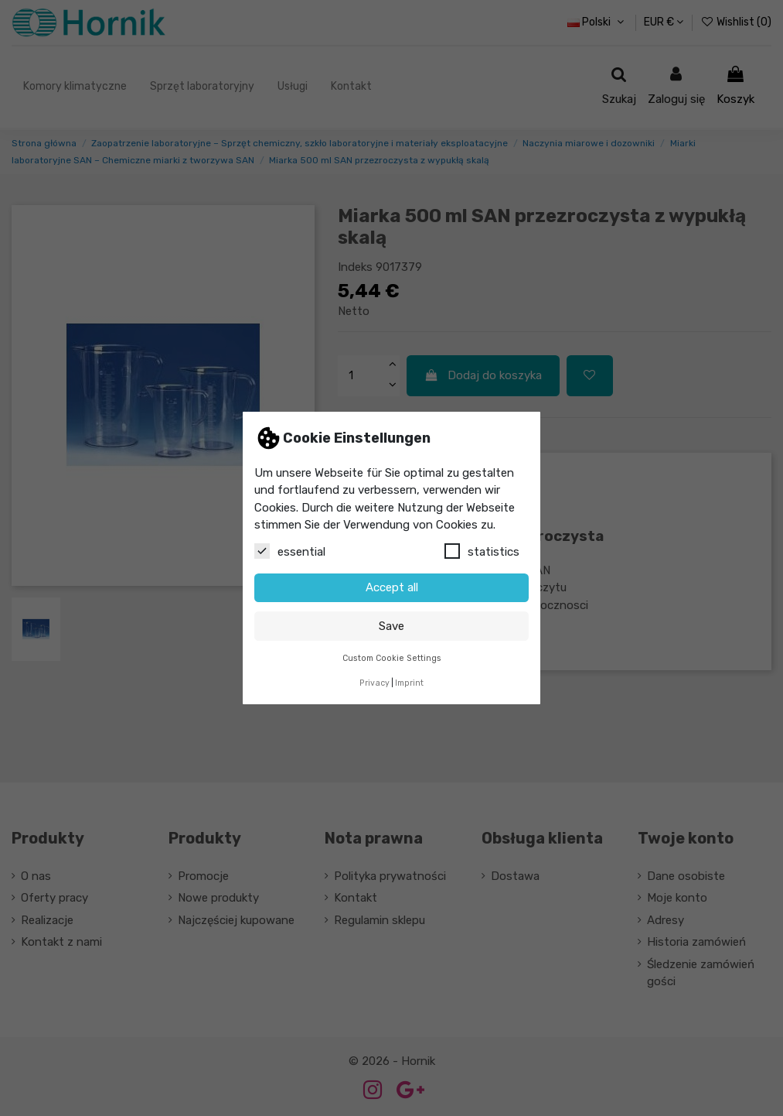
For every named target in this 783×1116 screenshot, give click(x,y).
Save (391, 626)
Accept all (392, 587)
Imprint (409, 683)
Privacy (374, 683)
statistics (481, 551)
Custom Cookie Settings (391, 658)
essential (289, 551)
